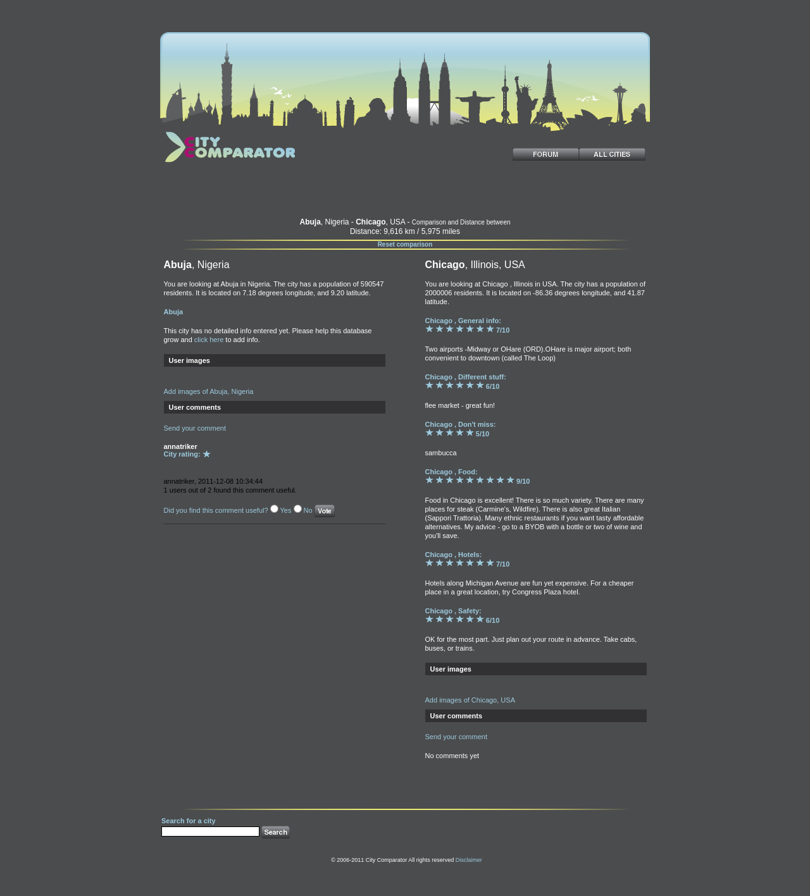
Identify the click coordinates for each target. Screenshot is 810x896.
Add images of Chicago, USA (470, 700)
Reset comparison (405, 244)
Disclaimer (469, 860)
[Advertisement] (405, 192)
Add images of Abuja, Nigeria (209, 391)
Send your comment (195, 428)
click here (208, 339)
